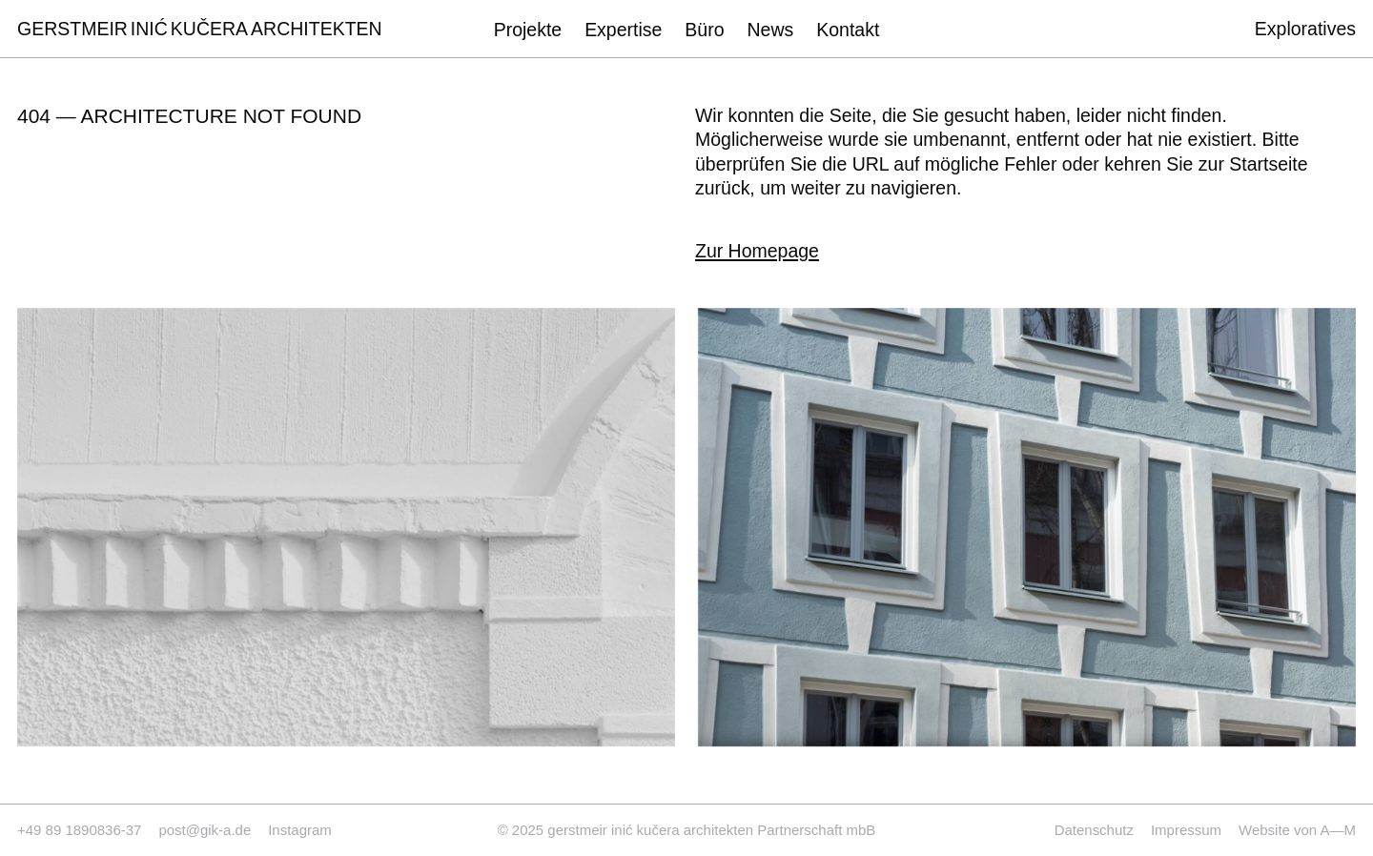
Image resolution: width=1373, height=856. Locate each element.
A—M (1338, 830)
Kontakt (847, 29)
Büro (704, 29)
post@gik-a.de (204, 830)
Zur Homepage (757, 251)
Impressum (1186, 830)
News (771, 29)
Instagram (300, 830)
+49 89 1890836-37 (79, 830)
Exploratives (1305, 29)
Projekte (528, 29)
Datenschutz (1094, 830)
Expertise (623, 29)
